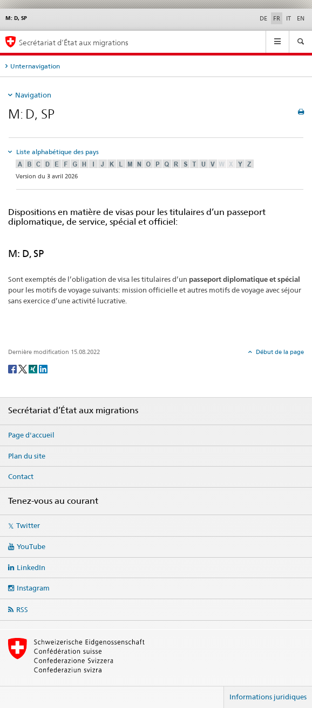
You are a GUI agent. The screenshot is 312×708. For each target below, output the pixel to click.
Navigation (33, 95)
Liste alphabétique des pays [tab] (57, 152)
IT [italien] (288, 18)
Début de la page (279, 352)
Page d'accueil (31, 435)
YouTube (31, 546)
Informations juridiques (268, 696)
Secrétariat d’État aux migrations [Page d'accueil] (73, 42)
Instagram (33, 588)
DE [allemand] (263, 18)
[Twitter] (23, 368)
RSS (22, 609)
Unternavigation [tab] (35, 66)
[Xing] (34, 368)
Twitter (28, 525)
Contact (20, 476)
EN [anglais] (300, 18)
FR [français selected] (276, 18)
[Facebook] (13, 368)
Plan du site (26, 456)
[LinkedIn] (43, 368)
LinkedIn (31, 567)
